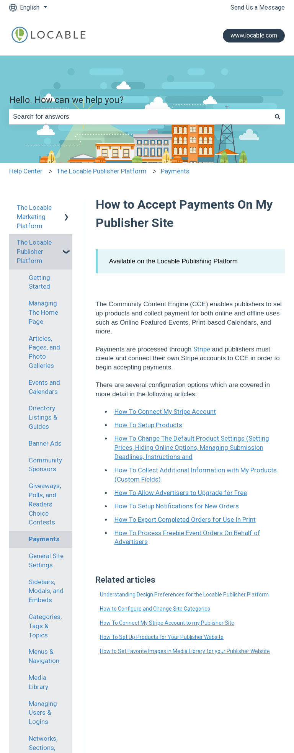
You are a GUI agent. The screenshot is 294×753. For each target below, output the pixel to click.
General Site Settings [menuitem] (46, 560)
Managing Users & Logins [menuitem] (43, 713)
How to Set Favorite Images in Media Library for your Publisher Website (185, 651)
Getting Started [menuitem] (39, 282)
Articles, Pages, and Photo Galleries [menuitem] (44, 352)
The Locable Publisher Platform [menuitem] (34, 251)
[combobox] (139, 116)
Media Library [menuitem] (38, 682)
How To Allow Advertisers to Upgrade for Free (180, 493)
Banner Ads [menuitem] (45, 443)
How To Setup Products (148, 425)
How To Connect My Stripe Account (165, 411)
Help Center (25, 171)
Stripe (201, 349)
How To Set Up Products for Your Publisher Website (162, 637)
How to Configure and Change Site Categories (155, 609)
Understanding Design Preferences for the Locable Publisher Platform (184, 594)
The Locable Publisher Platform (102, 171)
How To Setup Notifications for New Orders (176, 506)
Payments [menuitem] (44, 539)
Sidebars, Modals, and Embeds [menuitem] (46, 591)
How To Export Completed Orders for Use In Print (185, 519)
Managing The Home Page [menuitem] (43, 312)
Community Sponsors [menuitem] (45, 464)
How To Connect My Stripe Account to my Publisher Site (167, 623)
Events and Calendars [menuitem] (44, 387)
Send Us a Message (257, 7)
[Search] (277, 116)
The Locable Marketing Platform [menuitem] (34, 217)
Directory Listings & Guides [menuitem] (43, 417)
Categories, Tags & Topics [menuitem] (45, 626)
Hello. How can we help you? (66, 100)
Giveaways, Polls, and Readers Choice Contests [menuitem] (45, 504)
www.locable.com (253, 35)
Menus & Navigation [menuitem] (44, 656)
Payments (175, 171)
